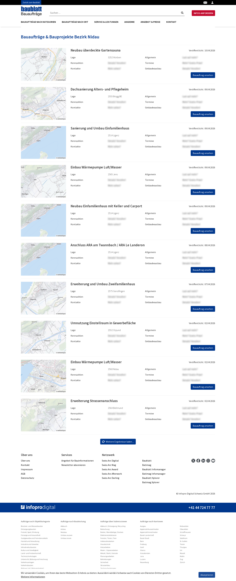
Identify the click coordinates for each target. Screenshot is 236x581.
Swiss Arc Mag (109, 466)
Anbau (63, 530)
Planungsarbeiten (107, 557)
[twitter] (193, 462)
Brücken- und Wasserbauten (32, 527)
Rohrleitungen (105, 560)
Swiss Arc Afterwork (112, 474)
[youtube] (213, 462)
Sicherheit (104, 563)
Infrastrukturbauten (28, 548)
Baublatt (147, 461)
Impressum (27, 470)
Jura (142, 557)
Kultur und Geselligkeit (29, 551)
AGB (23, 474)
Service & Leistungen (106, 21)
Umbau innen (66, 539)
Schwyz (183, 536)
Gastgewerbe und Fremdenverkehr (34, 539)
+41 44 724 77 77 (201, 508)
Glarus (142, 551)
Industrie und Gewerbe (29, 545)
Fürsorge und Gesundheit (30, 536)
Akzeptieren (206, 574)
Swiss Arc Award (110, 470)
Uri (181, 551)
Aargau (143, 527)
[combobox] (117, 13)
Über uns (25, 461)
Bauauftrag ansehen (203, 76)
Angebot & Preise (150, 21)
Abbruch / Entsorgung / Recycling (112, 527)
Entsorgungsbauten (28, 530)
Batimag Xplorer (150, 483)
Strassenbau (105, 566)
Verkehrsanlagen (27, 563)
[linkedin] (203, 462)
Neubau (64, 533)
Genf (142, 548)
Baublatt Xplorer (151, 478)
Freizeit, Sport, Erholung (30, 533)
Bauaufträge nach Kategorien (38, 21)
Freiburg (143, 545)
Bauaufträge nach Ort (75, 21)
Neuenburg (144, 563)
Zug (181, 560)
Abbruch (64, 527)
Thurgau (183, 548)
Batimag (146, 466)
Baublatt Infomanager (154, 470)
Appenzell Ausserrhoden (149, 530)
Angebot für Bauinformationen (77, 461)
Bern (142, 542)
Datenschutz (27, 478)
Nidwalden (184, 527)
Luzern (143, 560)
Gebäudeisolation (107, 542)
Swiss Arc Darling (110, 478)
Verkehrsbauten (27, 566)
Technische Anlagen (29, 557)
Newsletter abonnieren (73, 466)
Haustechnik (105, 545)
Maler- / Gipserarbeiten (109, 551)
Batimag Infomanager (153, 474)
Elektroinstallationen (108, 536)
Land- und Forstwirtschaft (31, 554)
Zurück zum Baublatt (31, 2)
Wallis (182, 557)
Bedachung (104, 530)
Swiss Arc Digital (110, 461)
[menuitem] (40, 22)
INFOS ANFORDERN (203, 13)
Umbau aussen (66, 536)
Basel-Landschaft (147, 536)
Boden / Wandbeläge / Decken (111, 533)
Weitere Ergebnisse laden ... (118, 442)
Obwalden (184, 530)
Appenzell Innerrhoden (149, 533)
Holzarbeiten (105, 548)
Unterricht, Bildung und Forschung (34, 560)
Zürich (182, 563)
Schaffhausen (185, 533)
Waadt (182, 554)
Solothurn (183, 539)
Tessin (182, 545)
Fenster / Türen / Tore (108, 539)
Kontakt (171, 21)
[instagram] (208, 462)
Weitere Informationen (33, 576)
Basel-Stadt (144, 539)
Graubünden (145, 554)
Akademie (129, 21)
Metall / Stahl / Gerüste (109, 554)
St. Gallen (183, 542)
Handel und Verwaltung (30, 542)
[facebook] (198, 462)
